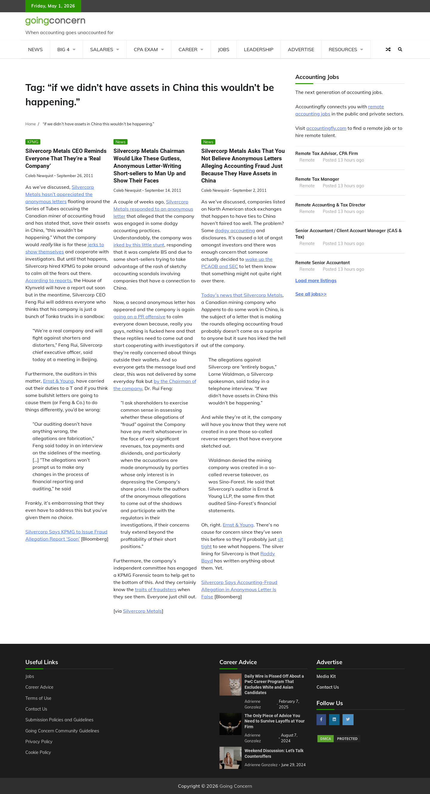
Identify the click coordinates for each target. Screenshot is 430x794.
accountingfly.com (326, 128)
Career (188, 49)
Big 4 (63, 49)
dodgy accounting (235, 230)
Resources (343, 49)
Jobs (223, 49)
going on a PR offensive (139, 317)
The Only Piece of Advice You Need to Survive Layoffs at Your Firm (275, 721)
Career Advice (39, 687)
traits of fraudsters (155, 589)
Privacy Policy (39, 741)
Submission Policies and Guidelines (59, 719)
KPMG (32, 141)
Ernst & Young (58, 381)
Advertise (301, 49)
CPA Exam (146, 49)
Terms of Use (38, 698)
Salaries (101, 49)
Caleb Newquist (39, 175)
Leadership (258, 49)
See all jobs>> (311, 294)
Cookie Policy (38, 752)
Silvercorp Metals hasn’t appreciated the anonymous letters (59, 194)
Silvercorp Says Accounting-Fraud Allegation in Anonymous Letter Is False (239, 589)
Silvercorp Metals (142, 611)
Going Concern (235, 786)
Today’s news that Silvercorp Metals (241, 295)
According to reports (48, 280)
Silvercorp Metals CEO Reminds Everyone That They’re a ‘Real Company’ (66, 158)
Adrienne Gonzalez (261, 764)
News (35, 49)
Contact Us (36, 709)
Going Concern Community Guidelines (62, 731)
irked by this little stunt (138, 245)
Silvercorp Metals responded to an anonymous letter (153, 209)
